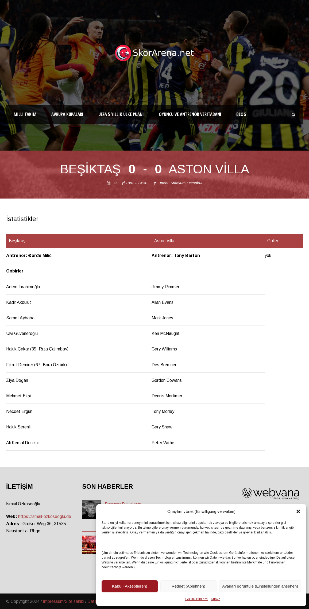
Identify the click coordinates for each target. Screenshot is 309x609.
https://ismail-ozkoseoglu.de (44, 516)
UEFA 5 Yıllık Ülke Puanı (121, 114)
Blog (241, 114)
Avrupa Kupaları (67, 114)
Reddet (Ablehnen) (188, 586)
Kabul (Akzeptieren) (129, 586)
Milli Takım (25, 114)
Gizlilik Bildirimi (196, 599)
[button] (298, 511)
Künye (215, 599)
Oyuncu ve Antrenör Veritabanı (190, 114)
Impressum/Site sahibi (63, 601)
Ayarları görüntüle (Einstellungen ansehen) (260, 586)
